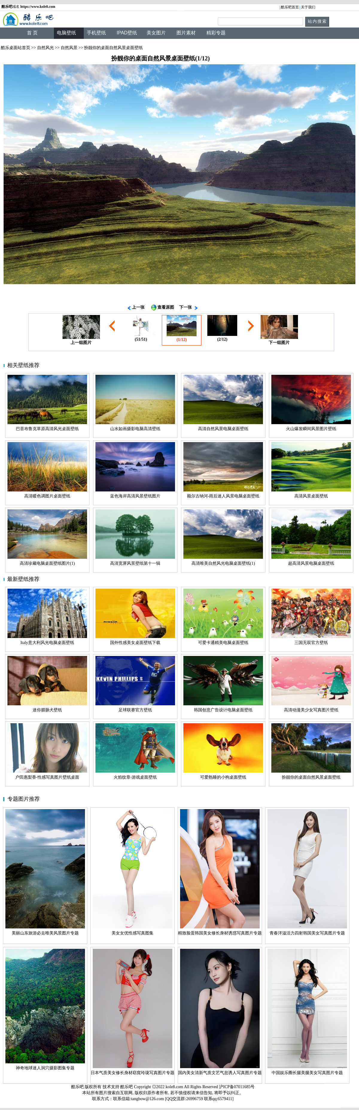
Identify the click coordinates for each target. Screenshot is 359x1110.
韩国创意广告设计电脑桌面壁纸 (223, 710)
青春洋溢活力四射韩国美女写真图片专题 (307, 933)
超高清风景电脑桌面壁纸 (311, 563)
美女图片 (156, 32)
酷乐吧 (127, 1087)
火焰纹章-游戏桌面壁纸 (135, 777)
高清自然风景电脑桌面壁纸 (223, 429)
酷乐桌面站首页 (15, 47)
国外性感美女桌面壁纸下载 (135, 642)
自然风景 (69, 47)
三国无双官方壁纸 (311, 642)
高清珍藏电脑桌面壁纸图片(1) (47, 563)
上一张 (138, 307)
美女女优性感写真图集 (132, 933)
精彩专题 (216, 32)
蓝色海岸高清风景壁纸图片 (135, 496)
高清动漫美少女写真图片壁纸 (311, 710)
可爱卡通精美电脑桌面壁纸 (223, 642)
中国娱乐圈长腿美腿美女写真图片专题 (307, 1073)
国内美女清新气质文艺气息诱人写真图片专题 (220, 1073)
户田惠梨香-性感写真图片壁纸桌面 (47, 777)
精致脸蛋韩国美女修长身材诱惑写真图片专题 (220, 933)
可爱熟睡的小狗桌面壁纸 (223, 777)
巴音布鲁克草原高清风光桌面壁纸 (47, 429)
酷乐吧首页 (290, 7)
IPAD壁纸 (127, 32)
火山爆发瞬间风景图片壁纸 (311, 429)
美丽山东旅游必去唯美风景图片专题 (45, 933)
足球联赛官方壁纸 (135, 710)
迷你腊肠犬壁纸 (47, 710)
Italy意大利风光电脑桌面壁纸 (47, 642)
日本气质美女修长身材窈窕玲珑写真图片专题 (132, 1073)
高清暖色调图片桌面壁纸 (47, 496)
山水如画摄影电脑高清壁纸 (135, 429)
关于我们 (308, 7)
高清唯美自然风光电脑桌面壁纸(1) (223, 563)
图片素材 (186, 32)
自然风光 (45, 47)
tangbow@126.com (147, 1099)
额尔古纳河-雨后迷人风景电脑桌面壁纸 (223, 496)
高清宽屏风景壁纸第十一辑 (135, 563)
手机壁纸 (96, 32)
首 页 (32, 32)
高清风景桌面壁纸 (311, 496)
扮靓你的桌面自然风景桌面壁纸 (311, 777)
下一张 (185, 307)
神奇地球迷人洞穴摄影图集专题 (45, 1068)
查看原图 (165, 307)
